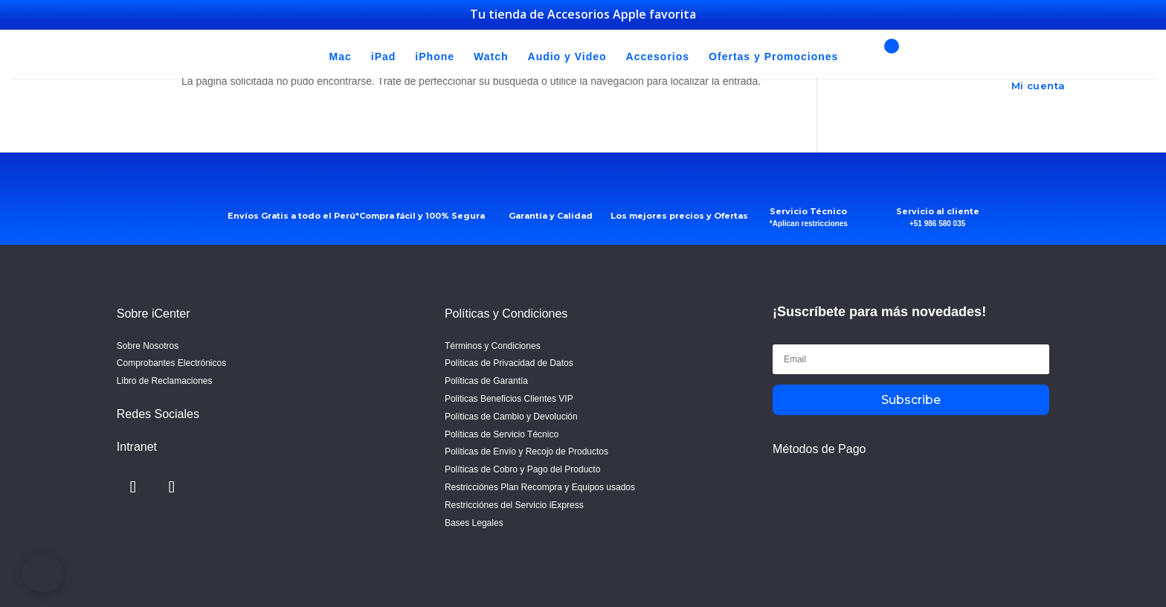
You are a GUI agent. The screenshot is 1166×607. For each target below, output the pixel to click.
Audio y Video (567, 57)
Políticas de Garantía (486, 381)
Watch (491, 57)
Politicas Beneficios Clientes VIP (509, 399)
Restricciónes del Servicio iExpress (514, 505)
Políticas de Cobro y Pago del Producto (522, 469)
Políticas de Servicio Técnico (501, 434)
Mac (340, 57)
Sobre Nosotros (147, 346)
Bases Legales (474, 523)
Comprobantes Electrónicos (171, 363)
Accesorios (657, 57)
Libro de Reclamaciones (165, 381)
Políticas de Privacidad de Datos (509, 363)
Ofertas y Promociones (773, 57)
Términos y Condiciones (493, 346)
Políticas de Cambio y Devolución (511, 416)
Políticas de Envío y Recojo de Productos (526, 451)
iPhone (434, 57)
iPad (383, 57)
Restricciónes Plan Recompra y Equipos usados (540, 487)
